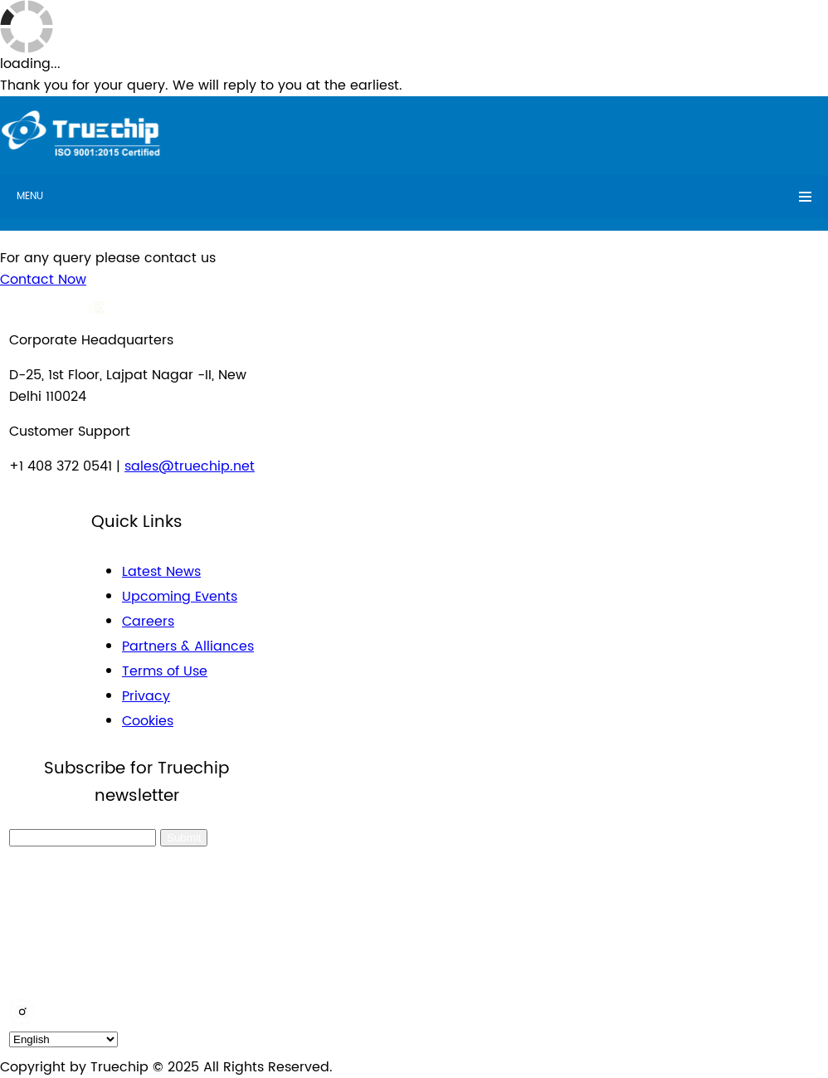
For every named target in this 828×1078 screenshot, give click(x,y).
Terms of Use (164, 671)
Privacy (146, 696)
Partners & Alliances (188, 646)
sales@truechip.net (189, 466)
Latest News (161, 572)
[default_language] (63, 1039)
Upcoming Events (179, 596)
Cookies (147, 721)
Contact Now (43, 279)
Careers (148, 621)
